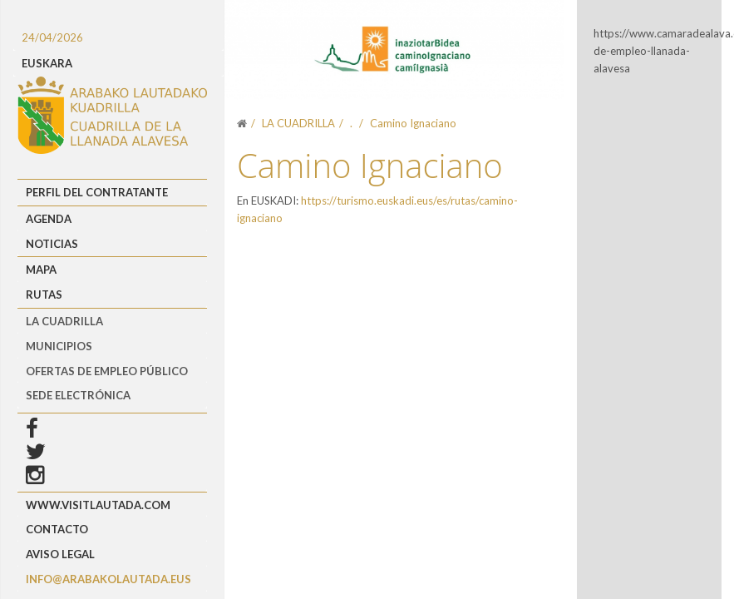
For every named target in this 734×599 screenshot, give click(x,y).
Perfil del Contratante (97, 192)
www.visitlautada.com (98, 505)
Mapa (41, 269)
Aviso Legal (60, 554)
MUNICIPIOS (59, 346)
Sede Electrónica (78, 395)
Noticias (52, 243)
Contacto (57, 529)
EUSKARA (47, 63)
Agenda (48, 218)
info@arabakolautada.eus (108, 579)
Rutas (44, 294)
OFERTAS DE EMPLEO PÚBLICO (107, 371)
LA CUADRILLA (64, 321)
